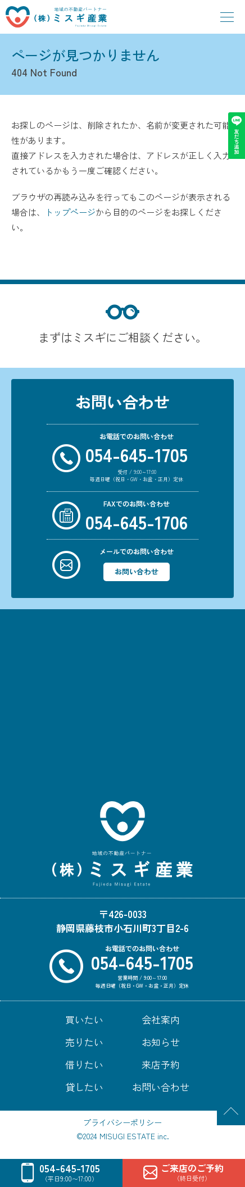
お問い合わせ (136, 571)
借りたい (84, 1064)
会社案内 (161, 1019)
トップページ (70, 212)
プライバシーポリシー (122, 1122)
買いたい (84, 1019)
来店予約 (161, 1064)
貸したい (84, 1087)
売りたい (84, 1042)
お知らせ (161, 1042)
